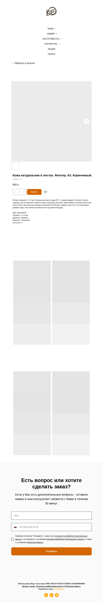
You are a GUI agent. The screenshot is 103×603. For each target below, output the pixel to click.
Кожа (51, 29)
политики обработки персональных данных (65, 539)
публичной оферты (35, 542)
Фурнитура (51, 44)
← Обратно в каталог (23, 63)
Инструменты (51, 39)
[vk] (51, 596)
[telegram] (46, 596)
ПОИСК (51, 54)
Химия (51, 34)
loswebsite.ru (59, 589)
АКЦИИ (51, 49)
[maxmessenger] (57, 596)
